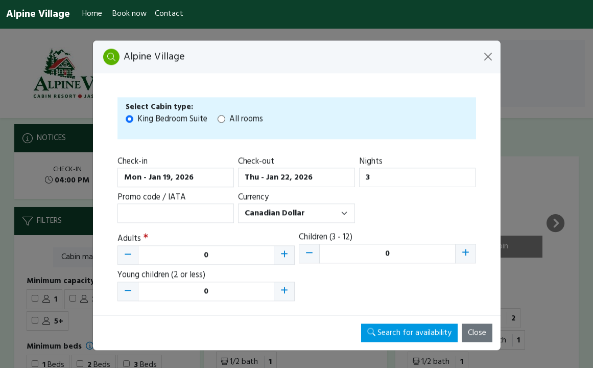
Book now (129, 14)
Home (92, 14)
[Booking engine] (296, 198)
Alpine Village (38, 14)
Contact (169, 14)
